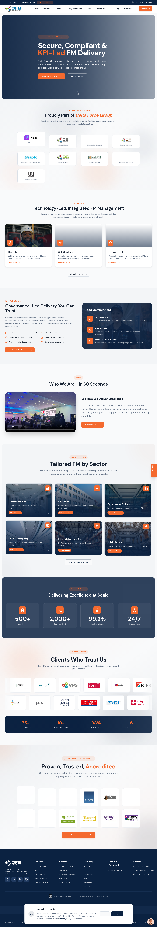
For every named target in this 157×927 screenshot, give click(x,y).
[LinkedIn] (20, 879)
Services (47, 9)
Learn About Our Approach (18, 350)
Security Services (41, 878)
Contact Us (145, 9)
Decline (105, 914)
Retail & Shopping (66, 878)
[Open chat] (150, 921)
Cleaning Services (42, 882)
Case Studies (101, 9)
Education (63, 871)
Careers (87, 886)
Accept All (117, 914)
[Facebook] (7, 879)
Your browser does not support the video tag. (38, 412)
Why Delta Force (76, 9)
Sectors (60, 9)
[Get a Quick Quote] (154, 470)
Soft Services (40, 874)
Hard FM (38, 871)
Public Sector (64, 882)
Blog (85, 878)
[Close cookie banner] (127, 914)
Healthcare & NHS (66, 867)
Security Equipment (116, 870)
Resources (129, 9)
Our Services (77, 76)
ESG (89, 9)
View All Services (78, 274)
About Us (87, 867)
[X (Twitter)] (13, 879)
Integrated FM (40, 867)
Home (36, 9)
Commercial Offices (67, 874)
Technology (115, 9)
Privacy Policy (65, 919)
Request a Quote (51, 76)
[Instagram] (26, 879)
